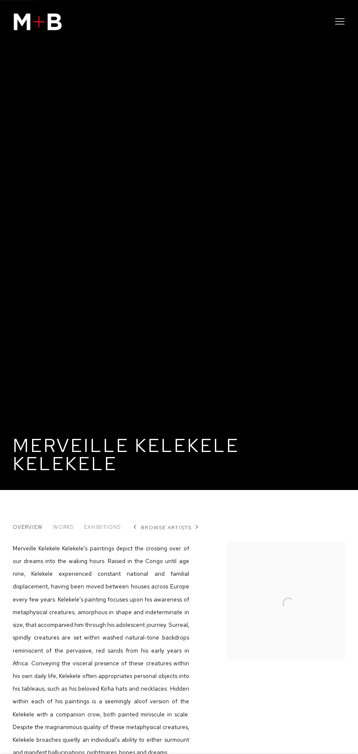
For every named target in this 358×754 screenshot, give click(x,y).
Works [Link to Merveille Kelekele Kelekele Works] (63, 527)
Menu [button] (339, 22)
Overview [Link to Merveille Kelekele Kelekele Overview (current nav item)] (28, 527)
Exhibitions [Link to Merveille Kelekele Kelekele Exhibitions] (102, 527)
